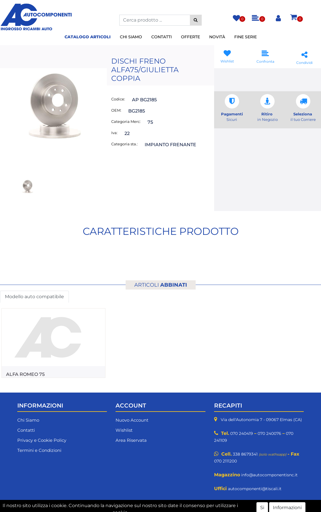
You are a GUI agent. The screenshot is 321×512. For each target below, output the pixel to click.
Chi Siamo (131, 36)
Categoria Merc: (126, 121)
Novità (217, 36)
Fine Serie (245, 36)
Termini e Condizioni (39, 450)
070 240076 (269, 433)
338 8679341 (245, 454)
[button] (196, 20)
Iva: (114, 132)
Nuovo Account (132, 420)
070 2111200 (225, 461)
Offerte (190, 36)
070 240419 (241, 433)
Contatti (161, 36)
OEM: (116, 110)
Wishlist (124, 430)
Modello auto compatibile (34, 296)
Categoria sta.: (124, 144)
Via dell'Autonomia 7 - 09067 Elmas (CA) (261, 419)
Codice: (118, 99)
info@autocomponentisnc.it (269, 474)
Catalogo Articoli (88, 36)
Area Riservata (131, 440)
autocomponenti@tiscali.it (255, 488)
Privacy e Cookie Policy (41, 440)
